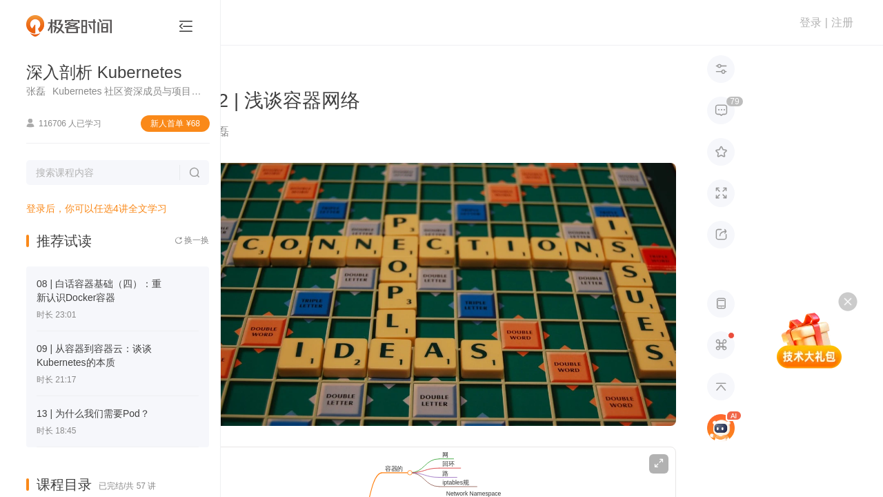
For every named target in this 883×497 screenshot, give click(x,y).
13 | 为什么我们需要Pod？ (93, 413)
